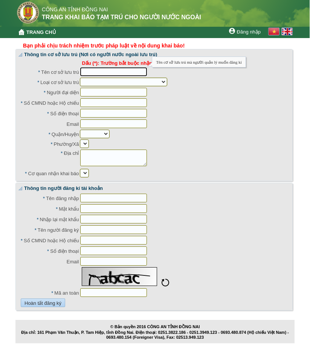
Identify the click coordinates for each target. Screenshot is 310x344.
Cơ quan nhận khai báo (53, 173)
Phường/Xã (66, 144)
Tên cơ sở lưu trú (60, 72)
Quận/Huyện (65, 134)
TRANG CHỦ (41, 32)
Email (73, 124)
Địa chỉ (71, 153)
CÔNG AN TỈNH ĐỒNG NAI (173, 326)
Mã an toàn (66, 293)
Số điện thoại (64, 113)
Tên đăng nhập (62, 198)
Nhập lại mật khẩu (59, 219)
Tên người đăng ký (58, 230)
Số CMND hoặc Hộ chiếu (51, 103)
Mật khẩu (69, 209)
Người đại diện (63, 92)
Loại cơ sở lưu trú (59, 82)
